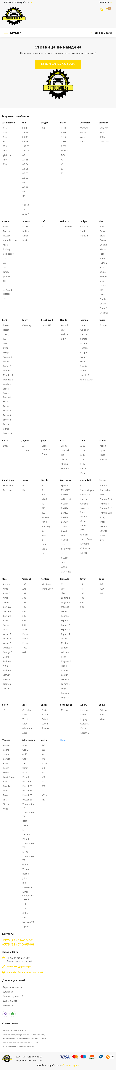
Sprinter (65, 485)
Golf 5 (25, 864)
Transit (6, 343)
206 (24, 588)
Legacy (83, 719)
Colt (82, 485)
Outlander (85, 548)
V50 (43, 799)
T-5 (24, 908)
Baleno (103, 710)
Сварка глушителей (13, 996)
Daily (5, 445)
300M (102, 137)
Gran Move (66, 226)
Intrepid (84, 235)
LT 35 (25, 851)
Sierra (6, 388)
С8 (4, 298)
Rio (62, 454)
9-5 (101, 584)
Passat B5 (27, 795)
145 (5, 137)
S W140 (64, 494)
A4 (23, 200)
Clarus (64, 459)
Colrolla (6, 786)
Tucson (84, 347)
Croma (103, 285)
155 (5, 146)
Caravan (84, 226)
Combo (6, 602)
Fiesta (6, 329)
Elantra (83, 370)
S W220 (64, 539)
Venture (84, 127)
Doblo (103, 240)
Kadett (6, 620)
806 (24, 625)
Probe (6, 361)
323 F (44, 512)
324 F (44, 530)
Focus (6, 401)
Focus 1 (7, 406)
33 (4, 141)
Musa (102, 454)
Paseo (6, 767)
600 (82, 602)
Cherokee (46, 454)
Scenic (64, 611)
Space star (85, 494)
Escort (6, 325)
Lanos (25, 235)
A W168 (65, 503)
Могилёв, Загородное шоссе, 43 (14, 1030)
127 (101, 290)
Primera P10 (106, 499)
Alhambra (27, 728)
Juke (102, 539)
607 (24, 620)
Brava (102, 235)
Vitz (4, 799)
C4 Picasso (8, 253)
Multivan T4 (28, 922)
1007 (24, 647)
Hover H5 (46, 325)
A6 (23, 209)
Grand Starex (86, 379)
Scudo (103, 271)
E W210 (64, 517)
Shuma (64, 463)
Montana (46, 584)
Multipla (103, 276)
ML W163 (65, 490)
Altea (24, 732)
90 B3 (25, 141)
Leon (24, 723)
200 (82, 593)
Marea (103, 249)
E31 (63, 168)
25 (81, 584)
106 (24, 584)
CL (62, 553)
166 (5, 150)
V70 (43, 754)
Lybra (102, 450)
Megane (65, 606)
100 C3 (25, 146)
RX (23, 490)
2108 (82, 445)
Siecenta (104, 312)
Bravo (103, 231)
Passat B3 (27, 786)
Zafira (6, 656)
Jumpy (6, 271)
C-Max (6, 428)
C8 (4, 281)
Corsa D (7, 688)
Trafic (64, 665)
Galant (83, 521)
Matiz (25, 226)
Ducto (103, 303)
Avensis (6, 745)
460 (43, 786)
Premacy (46, 526)
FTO (82, 530)
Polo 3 (25, 777)
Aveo (82, 137)
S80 (43, 767)
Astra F (6, 588)
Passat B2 (27, 781)
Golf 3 (25, 754)
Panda (103, 299)
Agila (5, 665)
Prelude (64, 334)
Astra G (6, 593)
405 (24, 606)
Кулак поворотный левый (28, 895)
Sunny (103, 517)
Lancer (83, 499)
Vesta (83, 468)
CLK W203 (66, 571)
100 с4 (25, 205)
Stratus (83, 231)
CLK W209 (66, 549)
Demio (45, 544)
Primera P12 (106, 508)
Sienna (6, 804)
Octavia (45, 719)
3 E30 (63, 127)
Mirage (83, 525)
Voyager (104, 127)
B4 (23, 195)
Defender (7, 490)
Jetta (24, 820)
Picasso (7, 235)
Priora (83, 473)
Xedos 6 (46, 517)
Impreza (84, 710)
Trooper (104, 325)
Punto (103, 258)
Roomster (47, 728)
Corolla (6, 758)
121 (43, 503)
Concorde (104, 141)
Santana (26, 834)
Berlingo (7, 249)
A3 (23, 155)
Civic (63, 329)
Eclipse (83, 552)
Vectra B (7, 638)
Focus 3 (7, 415)
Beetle (25, 873)
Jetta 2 (25, 878)
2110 (82, 454)
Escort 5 (7, 419)
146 (5, 127)
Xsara (5, 244)
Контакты (104, 2)
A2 (23, 191)
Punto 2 (103, 262)
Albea (102, 226)
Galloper (84, 329)
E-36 (63, 155)
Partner (26, 634)
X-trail (102, 535)
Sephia (64, 445)
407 (24, 652)
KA (4, 338)
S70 (43, 772)
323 (43, 508)
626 (43, 494)
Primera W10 (106, 512)
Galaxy (6, 334)
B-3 (24, 882)
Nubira (25, 231)
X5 (62, 164)
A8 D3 (25, 177)
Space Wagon (87, 490)
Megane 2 (66, 661)
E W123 (64, 512)
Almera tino (105, 490)
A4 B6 (25, 186)
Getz (82, 361)
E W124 (64, 508)
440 (43, 758)
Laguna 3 (65, 683)
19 (62, 584)
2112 (82, 459)
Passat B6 (27, 799)
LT (23, 829)
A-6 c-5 (25, 214)
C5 (4, 258)
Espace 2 (65, 625)
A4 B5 (25, 159)
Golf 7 (25, 913)
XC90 (44, 795)
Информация (103, 32)
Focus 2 (7, 410)
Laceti (83, 141)
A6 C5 (25, 168)
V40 (43, 777)
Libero (83, 714)
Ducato (103, 244)
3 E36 (63, 132)
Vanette (103, 530)
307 (24, 602)
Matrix (83, 357)
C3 (4, 285)
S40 (43, 745)
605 (24, 615)
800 (82, 606)
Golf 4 (25, 758)
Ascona (6, 584)
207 (24, 593)
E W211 (64, 521)
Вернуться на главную (58, 64)
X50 (43, 127)
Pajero (83, 516)
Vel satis (65, 652)
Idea (102, 281)
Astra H (6, 597)
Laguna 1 (65, 597)
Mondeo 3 (8, 379)
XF (23, 445)
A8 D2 (25, 182)
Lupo (24, 917)
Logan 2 (65, 697)
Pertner (26, 643)
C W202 (65, 526)
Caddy (25, 767)
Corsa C (7, 615)
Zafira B (7, 670)
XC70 (44, 763)
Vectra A (7, 634)
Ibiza (24, 714)
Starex (83, 325)
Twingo (64, 638)
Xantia (6, 226)
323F (44, 535)
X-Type (25, 450)
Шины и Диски (10, 1000)
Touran (25, 869)
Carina (6, 749)
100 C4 (25, 150)
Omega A (7, 647)
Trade (102, 521)
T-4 (24, 903)
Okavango (27, 325)
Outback (84, 723)
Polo (24, 772)
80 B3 (25, 132)
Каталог (12, 32)
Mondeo (7, 370)
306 (24, 597)
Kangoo (65, 615)
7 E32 (63, 146)
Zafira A (7, 661)
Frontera (7, 683)
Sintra (6, 625)
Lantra (83, 334)
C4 (4, 267)
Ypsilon (103, 459)
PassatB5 (27, 887)
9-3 (101, 593)
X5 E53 (64, 150)
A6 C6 (25, 173)
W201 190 (66, 499)
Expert (25, 638)
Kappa (103, 445)
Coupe (83, 352)
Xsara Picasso (10, 240)
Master (64, 643)
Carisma (84, 503)
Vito (63, 535)
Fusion (6, 424)
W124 (64, 567)
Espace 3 (65, 629)
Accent (83, 343)
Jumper (6, 276)
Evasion (7, 231)
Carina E (7, 754)
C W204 (65, 530)
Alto (102, 714)
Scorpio (6, 352)
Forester (84, 728)
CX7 (43, 553)
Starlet (6, 772)
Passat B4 (27, 790)
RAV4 (5, 795)
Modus (64, 670)
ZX (4, 262)
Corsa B (7, 611)
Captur (64, 674)
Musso (64, 710)
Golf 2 (25, 749)
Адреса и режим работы (17, 2)
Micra (102, 494)
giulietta (7, 155)
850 (43, 749)
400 (43, 226)
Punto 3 (103, 308)
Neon (102, 132)
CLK (63, 544)
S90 (43, 790)
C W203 (65, 558)
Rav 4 (5, 763)
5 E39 (63, 141)
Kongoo (65, 693)
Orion (5, 347)
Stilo (102, 267)
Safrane (65, 647)
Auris (5, 808)
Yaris (5, 781)
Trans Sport (47, 588)
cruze (83, 132)
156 (5, 132)
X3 (62, 159)
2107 (82, 463)
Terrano (104, 526)
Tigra (5, 629)
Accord (64, 325)
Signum (6, 674)
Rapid (63, 656)
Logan (64, 688)
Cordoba (26, 710)
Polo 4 (25, 838)
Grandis (84, 534)
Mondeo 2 (8, 375)
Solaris (83, 366)
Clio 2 (63, 593)
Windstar (7, 384)
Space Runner (87, 539)
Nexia (25, 240)
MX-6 (44, 499)
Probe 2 (7, 366)
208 (63, 562)
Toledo (25, 719)
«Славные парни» (70, 1065)
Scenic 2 (65, 679)
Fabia (44, 710)
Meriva (6, 679)
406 (24, 611)
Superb (45, 723)
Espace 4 (65, 634)
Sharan (25, 825)
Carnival (65, 450)
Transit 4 (7, 433)
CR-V (63, 338)
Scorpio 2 (7, 357)
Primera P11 (106, 503)
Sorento (65, 468)
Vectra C (7, 643)
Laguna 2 (65, 602)
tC (4, 710)
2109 (82, 450)
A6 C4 (25, 164)
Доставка (8, 991)
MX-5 (44, 549)
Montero (84, 543)
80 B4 (25, 137)
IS (23, 485)
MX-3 (44, 521)
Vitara (102, 719)
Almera (103, 485)
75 (81, 588)
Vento (25, 763)
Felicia (45, 714)
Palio (102, 253)
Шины (63, 740)
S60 (43, 781)
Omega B (7, 652)
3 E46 (63, 137)
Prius (5, 790)
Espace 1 (65, 620)
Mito (5, 164)
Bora (24, 745)
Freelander (8, 485)
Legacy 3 (84, 732)
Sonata (83, 338)
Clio (63, 588)
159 (5, 159)
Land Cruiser (9, 777)
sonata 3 (84, 375)
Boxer (25, 629)
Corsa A (7, 606)
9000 (102, 588)
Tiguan (25, 926)
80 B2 (25, 127)
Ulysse (103, 294)
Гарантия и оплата (13, 987)
